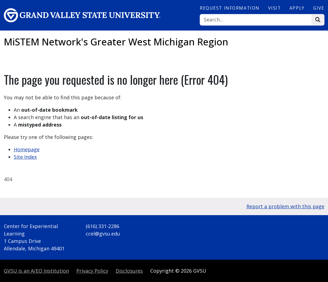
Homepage (27, 149)
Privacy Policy (92, 270)
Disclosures (129, 270)
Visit (274, 8)
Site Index (25, 157)
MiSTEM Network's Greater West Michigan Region (116, 41)
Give (318, 8)
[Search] (256, 20)
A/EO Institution (36, 270)
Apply (297, 8)
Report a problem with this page (285, 206)
